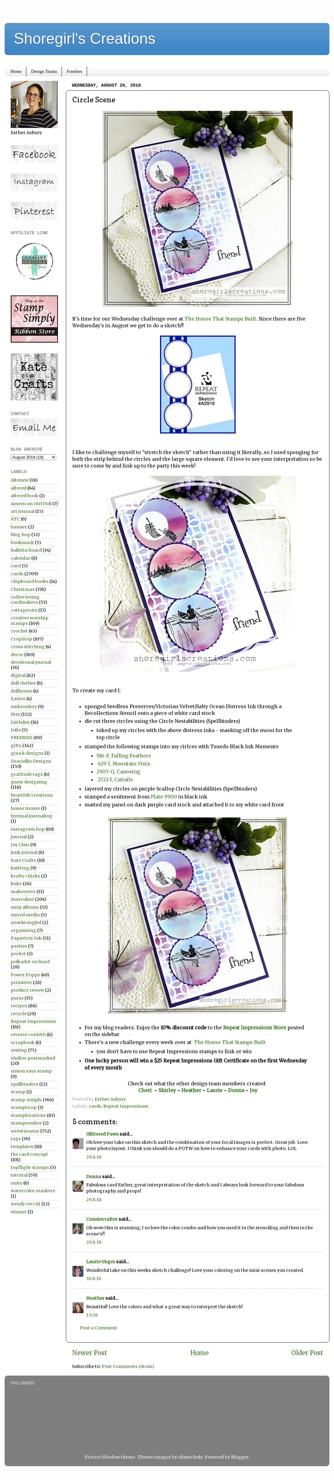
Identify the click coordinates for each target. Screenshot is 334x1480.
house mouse (25, 808)
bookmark (22, 542)
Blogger (240, 1457)
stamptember (26, 1123)
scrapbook (23, 1042)
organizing (23, 930)
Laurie (214, 1090)
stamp (18, 1092)
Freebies (74, 71)
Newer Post (89, 1353)
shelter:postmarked (33, 1058)
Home (16, 71)
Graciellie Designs (31, 761)
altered (18, 488)
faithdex (20, 722)
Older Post (307, 1353)
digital (18, 675)
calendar (20, 558)
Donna (236, 1090)
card (16, 566)
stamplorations (28, 1115)
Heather (191, 1090)
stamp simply (26, 1099)
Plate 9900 (163, 797)
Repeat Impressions (126, 1106)
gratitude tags (27, 774)
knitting (20, 868)
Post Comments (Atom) (128, 1366)
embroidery (24, 706)
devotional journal (31, 662)
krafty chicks (25, 876)
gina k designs (27, 753)
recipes (19, 1006)
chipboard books (29, 581)
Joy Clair (20, 844)
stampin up (24, 1107)
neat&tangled (26, 922)
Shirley (167, 1090)
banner (19, 527)
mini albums (25, 907)
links (16, 883)
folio (16, 730)
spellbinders (24, 1084)
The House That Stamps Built (220, 319)
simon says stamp (31, 1071)
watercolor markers (33, 1190)
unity (16, 1183)
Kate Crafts (23, 860)
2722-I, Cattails (115, 779)
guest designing (29, 782)
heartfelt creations (32, 795)
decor (17, 654)
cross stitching (28, 646)
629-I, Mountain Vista (124, 764)
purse (17, 998)
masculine (22, 899)
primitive (21, 982)
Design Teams (44, 71)
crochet (19, 631)
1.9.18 (92, 1315)
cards (95, 1106)
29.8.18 (93, 1157)
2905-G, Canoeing (118, 771)
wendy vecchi (25, 1204)
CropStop (21, 639)
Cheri (146, 1090)
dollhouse (21, 691)
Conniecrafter (102, 1219)
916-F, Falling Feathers (124, 756)
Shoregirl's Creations (85, 38)
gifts (16, 745)
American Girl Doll (31, 503)
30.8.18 (93, 1278)
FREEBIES (21, 737)
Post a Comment (98, 1328)
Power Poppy (25, 975)
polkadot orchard (30, 961)
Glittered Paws (102, 1134)
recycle (18, 1013)
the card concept (29, 1154)
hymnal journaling (31, 816)
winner (19, 1212)
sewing (19, 1050)
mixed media (25, 915)
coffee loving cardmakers (25, 599)
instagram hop (28, 829)
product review (27, 990)
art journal (22, 511)
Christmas (23, 589)
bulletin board (26, 550)
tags (16, 1138)
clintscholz (190, 1457)
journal (19, 837)
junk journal (24, 852)
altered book (24, 495)
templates (22, 1146)
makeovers (23, 891)
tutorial (19, 1175)
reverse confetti (28, 1034)
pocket (18, 953)
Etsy (15, 714)
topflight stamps (30, 1167)
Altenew (19, 480)
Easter (18, 698)
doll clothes (23, 683)
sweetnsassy (25, 1131)
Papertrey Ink (26, 938)
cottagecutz (24, 610)
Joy (253, 1090)
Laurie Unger (100, 1261)
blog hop (20, 534)
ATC (15, 519)
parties (19, 946)
